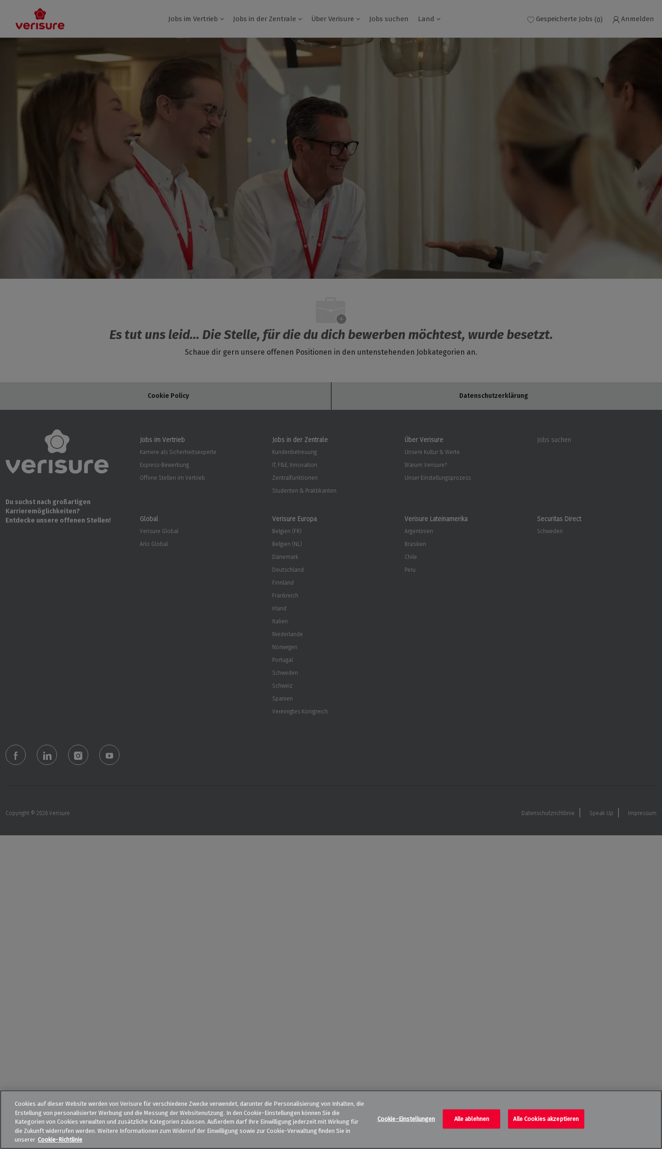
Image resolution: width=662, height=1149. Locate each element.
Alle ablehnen (472, 1118)
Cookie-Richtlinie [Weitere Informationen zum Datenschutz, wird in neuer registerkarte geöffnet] (60, 1139)
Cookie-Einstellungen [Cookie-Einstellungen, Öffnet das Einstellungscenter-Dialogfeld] (406, 1118)
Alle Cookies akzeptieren (546, 1118)
